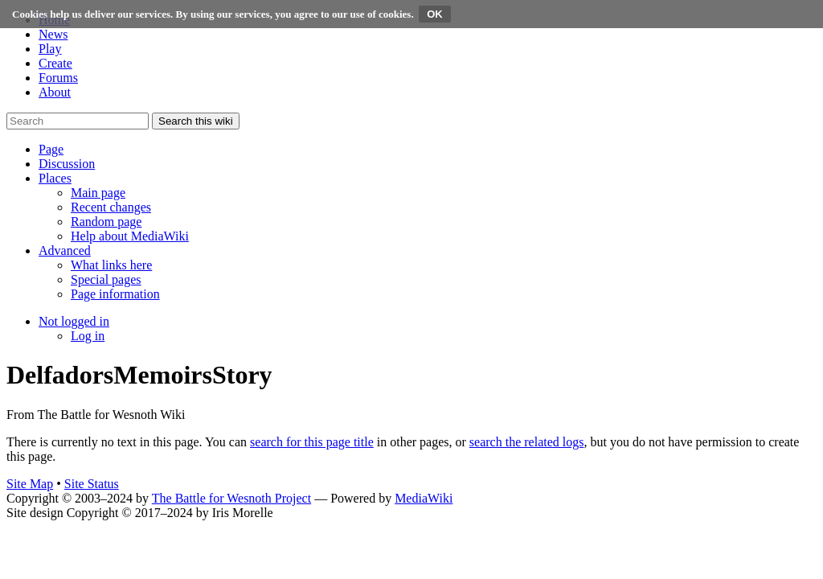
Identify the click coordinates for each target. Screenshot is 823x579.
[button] (51, 149)
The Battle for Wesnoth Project (231, 498)
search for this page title (312, 442)
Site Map (29, 484)
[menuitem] (98, 192)
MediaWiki (423, 498)
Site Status (91, 484)
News (53, 34)
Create (55, 63)
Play (50, 48)
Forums (58, 77)
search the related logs (526, 442)
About (55, 92)
